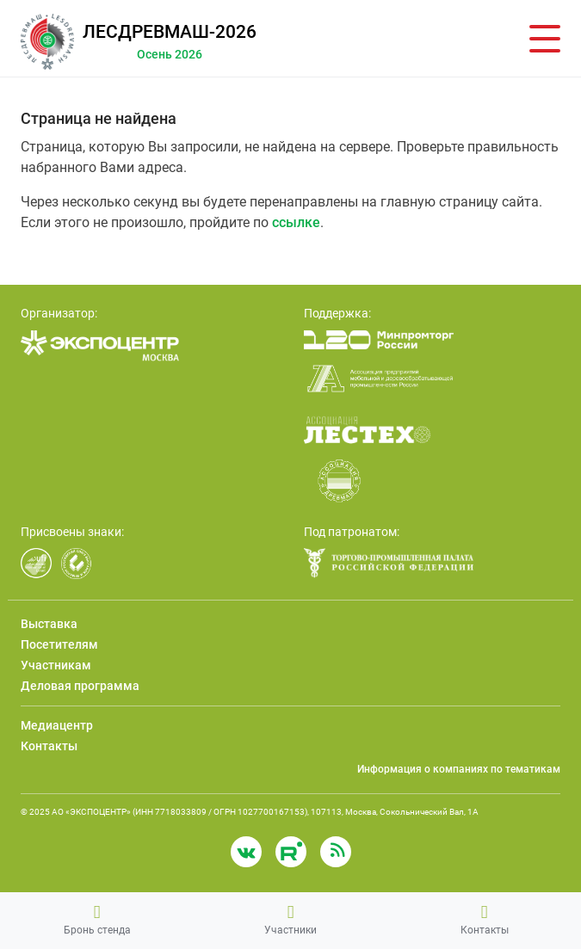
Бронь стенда (97, 919)
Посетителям (59, 644)
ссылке (296, 222)
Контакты (484, 919)
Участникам (56, 665)
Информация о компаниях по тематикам (458, 769)
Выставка (49, 624)
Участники (290, 919)
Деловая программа (80, 686)
